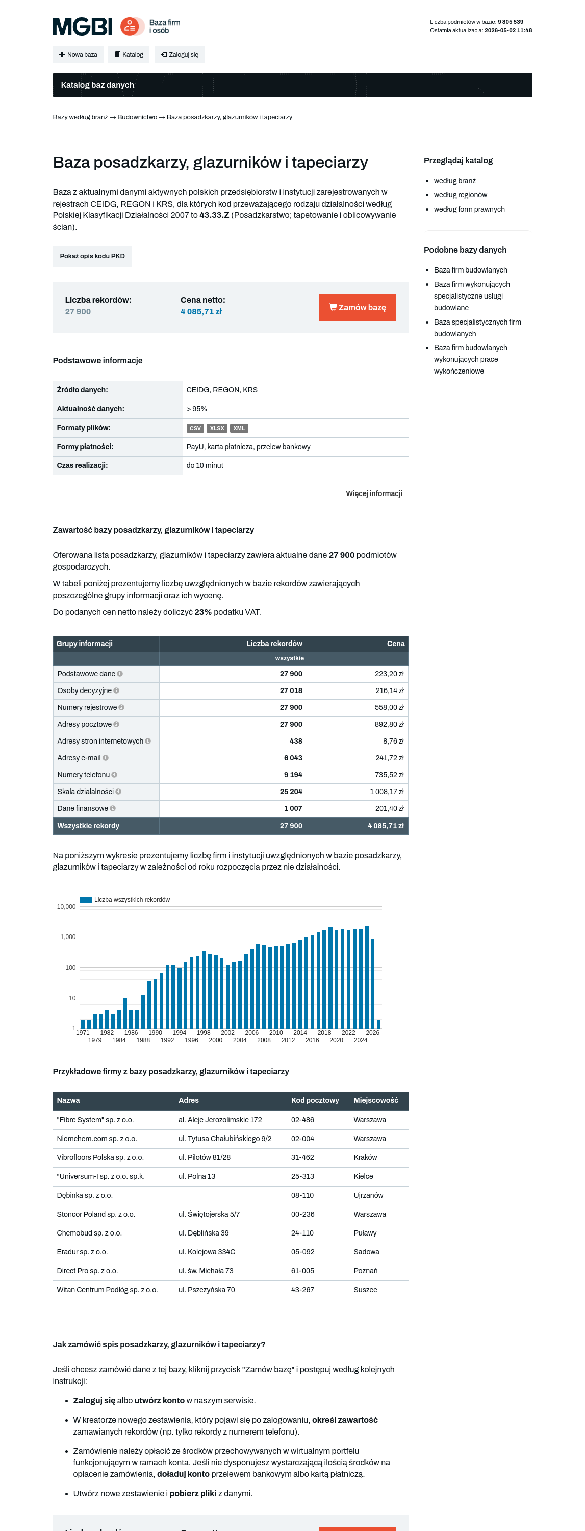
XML (239, 428)
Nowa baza (78, 54)
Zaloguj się (179, 54)
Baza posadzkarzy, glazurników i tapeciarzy (230, 117)
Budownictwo (137, 117)
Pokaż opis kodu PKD (92, 256)
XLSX (217, 428)
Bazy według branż (80, 117)
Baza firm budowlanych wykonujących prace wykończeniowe (470, 359)
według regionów (460, 195)
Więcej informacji (374, 494)
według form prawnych (469, 209)
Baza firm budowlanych (470, 270)
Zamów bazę (357, 307)
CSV (195, 428)
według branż (455, 181)
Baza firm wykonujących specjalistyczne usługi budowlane (472, 296)
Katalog (128, 54)
